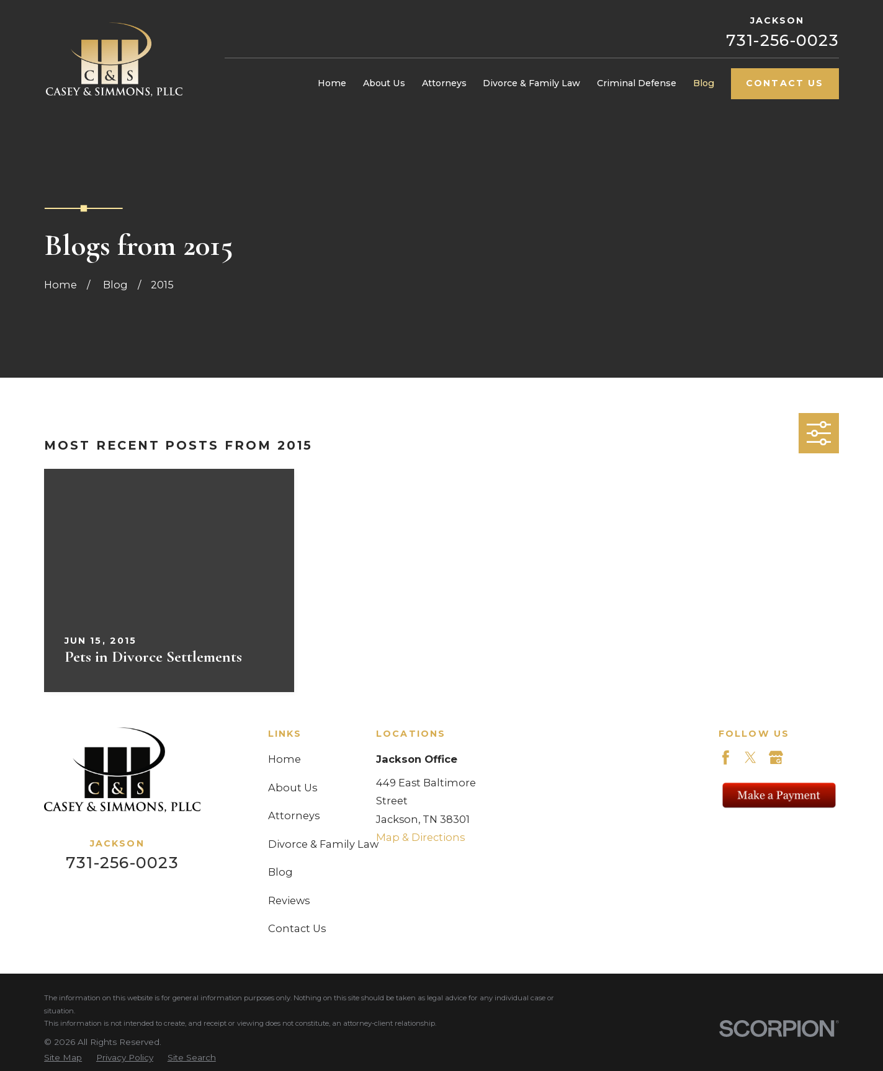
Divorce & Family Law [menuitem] (531, 83)
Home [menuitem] (332, 83)
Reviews (289, 900)
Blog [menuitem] (703, 83)
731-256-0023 (782, 40)
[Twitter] (750, 757)
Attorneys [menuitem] (444, 83)
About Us (292, 787)
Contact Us (784, 83)
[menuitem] (63, 1057)
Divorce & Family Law (323, 844)
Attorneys (294, 815)
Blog (280, 872)
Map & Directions (420, 837)
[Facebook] (726, 757)
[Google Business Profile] (776, 757)
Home (284, 759)
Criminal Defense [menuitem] (636, 83)
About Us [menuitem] (384, 83)
